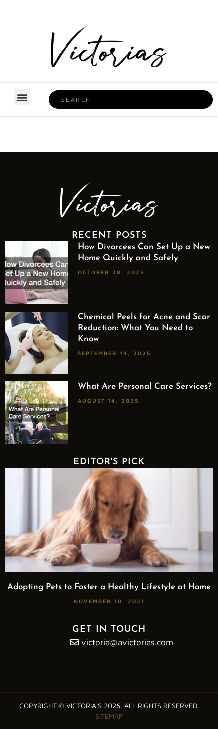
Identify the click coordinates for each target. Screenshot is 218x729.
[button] (22, 97)
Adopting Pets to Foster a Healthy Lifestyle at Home (109, 587)
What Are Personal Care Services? (145, 386)
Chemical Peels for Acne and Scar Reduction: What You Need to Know (144, 328)
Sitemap (109, 716)
